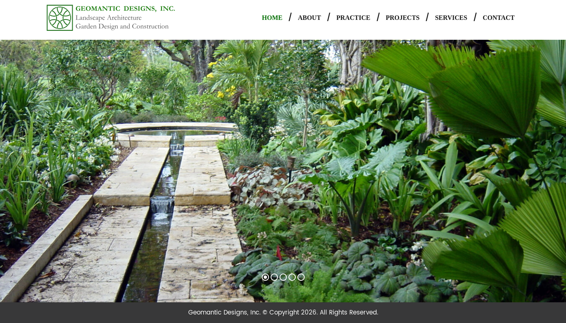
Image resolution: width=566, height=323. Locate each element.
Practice (353, 17)
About (309, 17)
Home (272, 17)
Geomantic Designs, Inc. (225, 313)
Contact (499, 17)
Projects (403, 17)
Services (451, 17)
